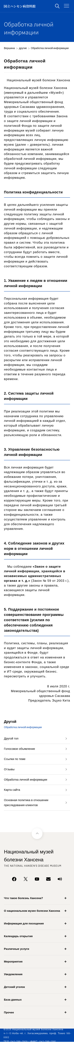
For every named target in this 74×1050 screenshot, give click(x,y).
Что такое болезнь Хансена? (23, 904)
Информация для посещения (24, 930)
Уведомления (13, 981)
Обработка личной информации (27, 783)
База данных (13, 1006)
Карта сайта (13, 795)
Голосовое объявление (21, 750)
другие (23, 48)
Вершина (9, 48)
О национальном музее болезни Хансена (32, 917)
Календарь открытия (18, 942)
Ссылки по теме (15, 761)
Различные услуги (16, 955)
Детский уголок (14, 993)
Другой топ (12, 739)
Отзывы (9, 772)
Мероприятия (13, 968)
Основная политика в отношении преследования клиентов (28, 808)
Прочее (9, 1019)
